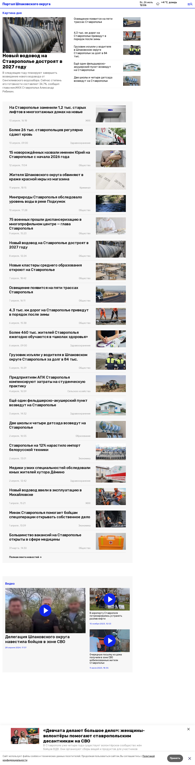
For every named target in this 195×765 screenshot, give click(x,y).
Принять (175, 758)
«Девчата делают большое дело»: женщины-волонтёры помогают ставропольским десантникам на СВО (94, 735)
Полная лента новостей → (25, 557)
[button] (25, 736)
